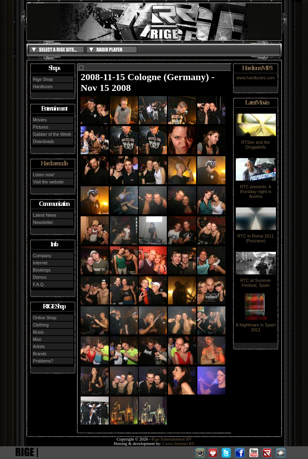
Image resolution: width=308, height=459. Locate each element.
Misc (37, 339)
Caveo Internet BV (178, 443)
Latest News (45, 215)
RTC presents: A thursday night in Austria (256, 189)
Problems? (43, 360)
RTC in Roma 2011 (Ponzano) (256, 236)
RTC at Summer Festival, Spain (256, 281)
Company (42, 255)
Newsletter (43, 222)
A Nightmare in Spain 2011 (255, 325)
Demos (40, 277)
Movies (40, 119)
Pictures (41, 127)
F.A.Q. (39, 284)
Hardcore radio (54, 163)
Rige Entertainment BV (172, 439)
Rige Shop (43, 79)
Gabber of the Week (52, 134)
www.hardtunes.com (256, 77)
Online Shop (45, 317)
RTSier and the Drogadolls (256, 142)
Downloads (43, 141)
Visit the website (48, 181)
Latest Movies (256, 102)
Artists (39, 346)
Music (38, 332)
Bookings (42, 270)
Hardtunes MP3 (257, 68)
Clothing (41, 324)
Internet (40, 262)
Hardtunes (43, 86)
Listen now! (44, 174)
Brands (40, 353)
